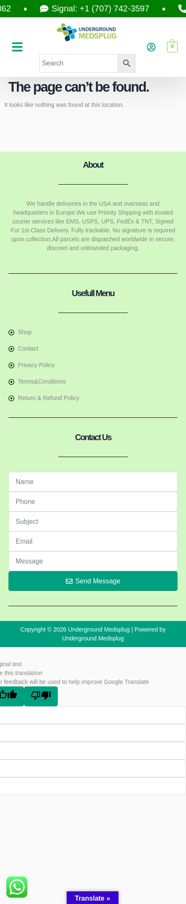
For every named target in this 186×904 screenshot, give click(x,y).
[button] (17, 47)
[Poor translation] (41, 696)
